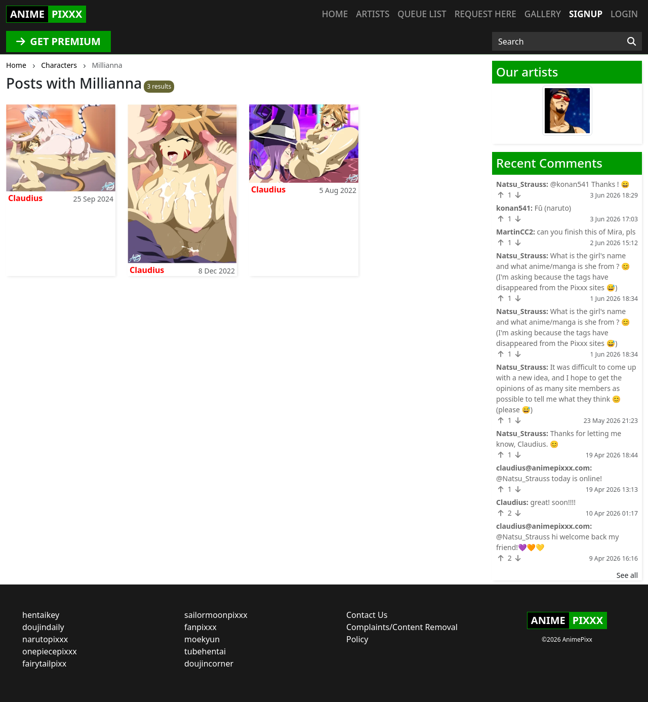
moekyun (202, 639)
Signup (585, 14)
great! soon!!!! (553, 502)
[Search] (631, 41)
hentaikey (40, 614)
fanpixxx (200, 627)
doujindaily (43, 627)
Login (624, 14)
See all (627, 575)
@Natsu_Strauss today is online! (549, 478)
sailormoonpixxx (216, 614)
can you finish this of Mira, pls (586, 232)
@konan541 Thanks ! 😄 (590, 184)
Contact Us (366, 614)
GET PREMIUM (58, 41)
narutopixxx (45, 639)
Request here (485, 14)
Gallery (542, 14)
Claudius (25, 198)
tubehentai (205, 651)
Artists (372, 14)
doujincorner (208, 663)
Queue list (421, 14)
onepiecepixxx (49, 651)
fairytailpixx (44, 663)
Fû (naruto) (553, 208)
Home (335, 14)
